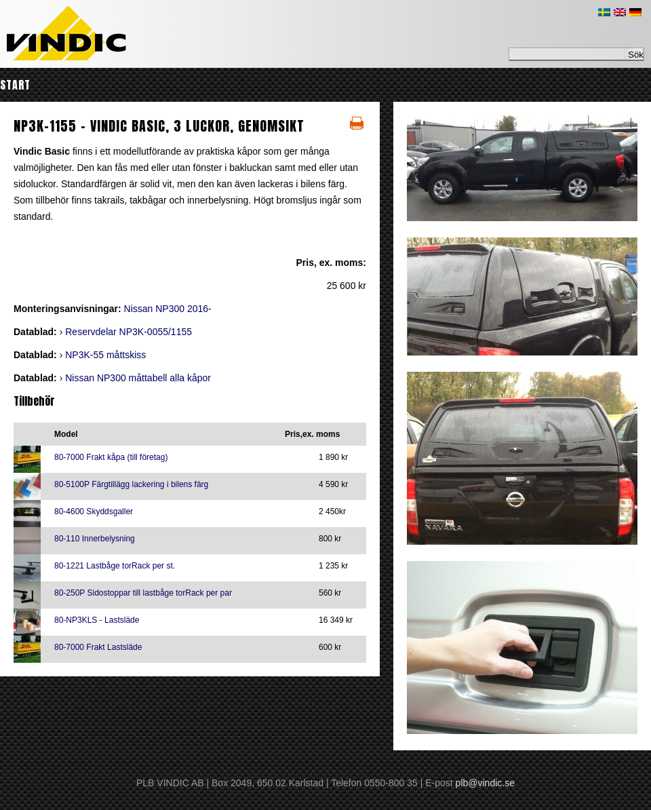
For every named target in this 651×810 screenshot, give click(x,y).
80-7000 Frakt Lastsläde (98, 647)
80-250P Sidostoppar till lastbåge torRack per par (143, 593)
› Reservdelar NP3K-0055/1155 (126, 331)
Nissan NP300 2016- (168, 308)
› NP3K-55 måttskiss (103, 354)
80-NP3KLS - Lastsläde (96, 620)
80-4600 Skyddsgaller (93, 511)
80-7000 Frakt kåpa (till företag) (110, 457)
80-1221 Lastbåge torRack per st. (114, 566)
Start (15, 85)
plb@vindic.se (485, 782)
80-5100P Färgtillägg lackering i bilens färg (131, 484)
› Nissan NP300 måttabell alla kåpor (135, 377)
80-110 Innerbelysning (94, 538)
